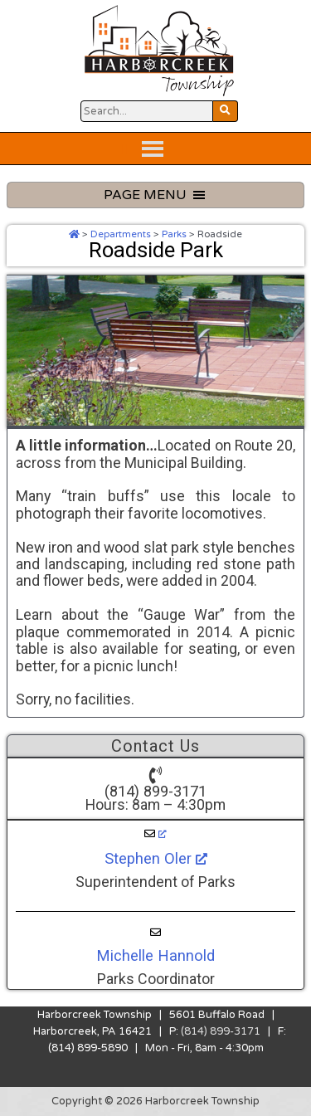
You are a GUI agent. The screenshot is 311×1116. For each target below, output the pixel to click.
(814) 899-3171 (155, 791)
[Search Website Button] (146, 111)
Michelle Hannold (155, 955)
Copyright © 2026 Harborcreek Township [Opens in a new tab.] (155, 1101)
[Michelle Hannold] (155, 932)
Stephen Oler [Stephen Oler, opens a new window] (155, 858)
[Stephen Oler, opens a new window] (155, 834)
